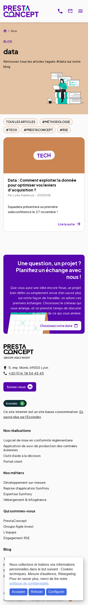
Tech (13, 130)
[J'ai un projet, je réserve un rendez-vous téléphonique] (60, 11)
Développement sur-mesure (24, 483)
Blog (7, 549)
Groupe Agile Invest (18, 526)
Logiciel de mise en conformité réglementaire (38, 440)
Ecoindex (15, 403)
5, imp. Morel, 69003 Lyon (28, 368)
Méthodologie (57, 122)
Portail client (12, 461)
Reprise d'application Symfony (26, 488)
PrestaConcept (21, 11)
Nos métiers (13, 473)
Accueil (5, 31)
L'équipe (9, 532)
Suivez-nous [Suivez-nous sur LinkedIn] (16, 387)
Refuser (37, 592)
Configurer (56, 592)
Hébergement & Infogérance (25, 500)
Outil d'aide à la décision (22, 456)
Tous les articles (20, 122)
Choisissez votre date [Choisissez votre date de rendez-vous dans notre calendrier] (56, 326)
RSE (65, 130)
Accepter (18, 592)
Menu (80, 11)
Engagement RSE (16, 538)
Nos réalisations (17, 430)
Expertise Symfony (17, 494)
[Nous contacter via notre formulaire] (70, 11)
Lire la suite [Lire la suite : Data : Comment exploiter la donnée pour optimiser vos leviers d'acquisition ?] (66, 224)
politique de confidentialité (29, 583)
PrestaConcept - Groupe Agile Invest (19, 351)
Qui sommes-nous (19, 511)
